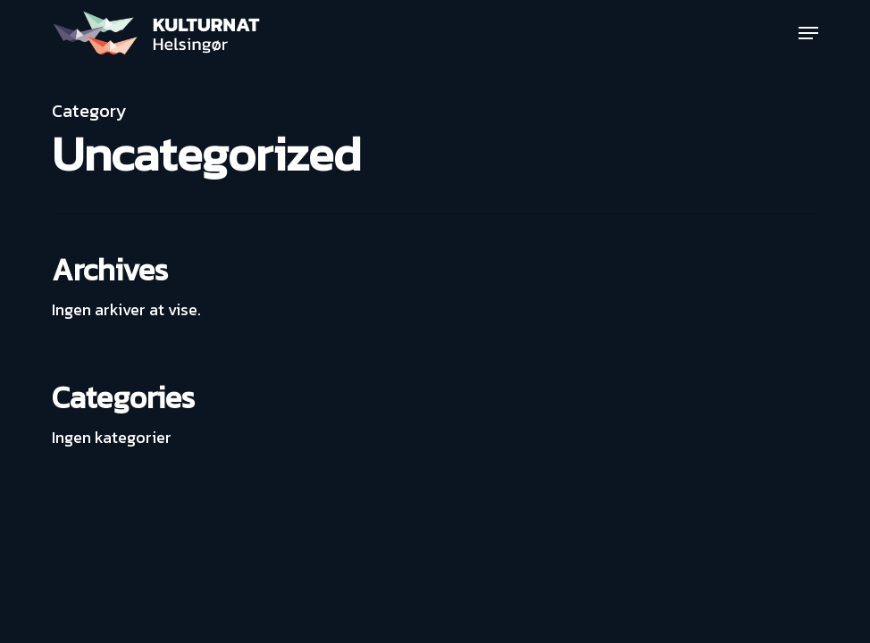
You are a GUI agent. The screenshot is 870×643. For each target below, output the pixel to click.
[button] (808, 33)
